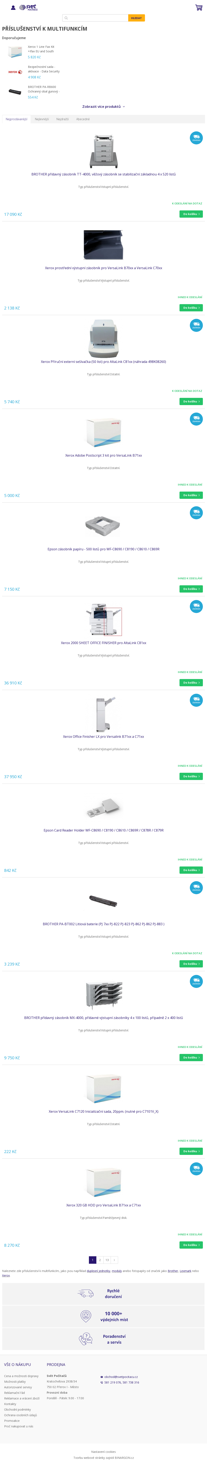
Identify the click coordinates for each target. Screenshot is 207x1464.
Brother (173, 1271)
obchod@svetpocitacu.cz (121, 1377)
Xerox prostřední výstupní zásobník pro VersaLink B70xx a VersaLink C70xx (103, 268)
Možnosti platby (15, 1382)
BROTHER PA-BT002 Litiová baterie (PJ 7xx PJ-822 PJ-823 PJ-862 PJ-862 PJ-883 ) (103, 924)
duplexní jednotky (98, 1271)
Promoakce (12, 1421)
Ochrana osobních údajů (20, 1415)
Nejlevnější (42, 119)
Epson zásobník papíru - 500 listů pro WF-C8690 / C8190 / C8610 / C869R (103, 549)
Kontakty (10, 1404)
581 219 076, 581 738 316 (121, 1382)
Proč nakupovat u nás (18, 1426)
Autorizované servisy (18, 1387)
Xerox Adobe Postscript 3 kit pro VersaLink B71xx (103, 455)
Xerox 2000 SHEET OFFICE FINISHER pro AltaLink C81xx (103, 643)
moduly (117, 1271)
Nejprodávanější (16, 119)
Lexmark (185, 1271)
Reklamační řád (14, 1393)
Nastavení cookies (103, 1452)
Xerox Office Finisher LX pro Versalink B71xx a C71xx (103, 736)
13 (107, 1260)
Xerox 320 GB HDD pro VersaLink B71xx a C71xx (103, 1205)
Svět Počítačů (27, 7)
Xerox (6, 1275)
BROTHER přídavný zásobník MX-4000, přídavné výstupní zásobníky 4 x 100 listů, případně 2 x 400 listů (103, 1017)
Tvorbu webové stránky (89, 1458)
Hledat (136, 18)
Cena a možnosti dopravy (21, 1376)
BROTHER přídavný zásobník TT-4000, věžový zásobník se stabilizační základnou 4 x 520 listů (103, 174)
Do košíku (190, 214)
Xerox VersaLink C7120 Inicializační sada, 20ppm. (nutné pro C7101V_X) (103, 1111)
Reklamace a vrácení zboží (21, 1398)
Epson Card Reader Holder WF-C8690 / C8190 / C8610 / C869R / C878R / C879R (104, 830)
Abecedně (83, 119)
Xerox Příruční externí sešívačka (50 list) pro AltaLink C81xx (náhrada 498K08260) (103, 361)
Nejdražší (62, 119)
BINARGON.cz (124, 1458)
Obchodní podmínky (17, 1409)
